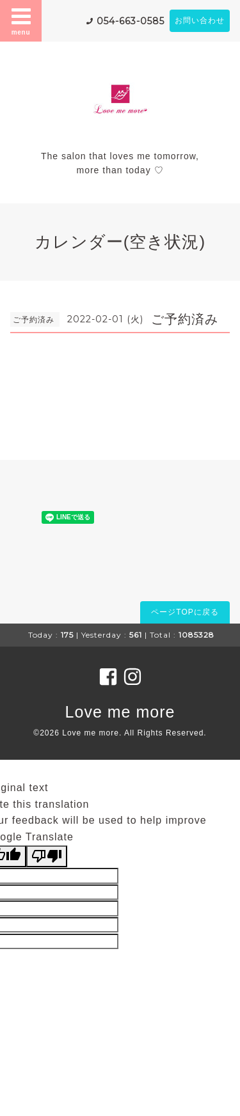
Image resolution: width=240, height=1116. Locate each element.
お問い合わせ (200, 20)
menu (21, 20)
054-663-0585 (130, 21)
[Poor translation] (46, 856)
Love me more (120, 712)
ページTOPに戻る (184, 612)
